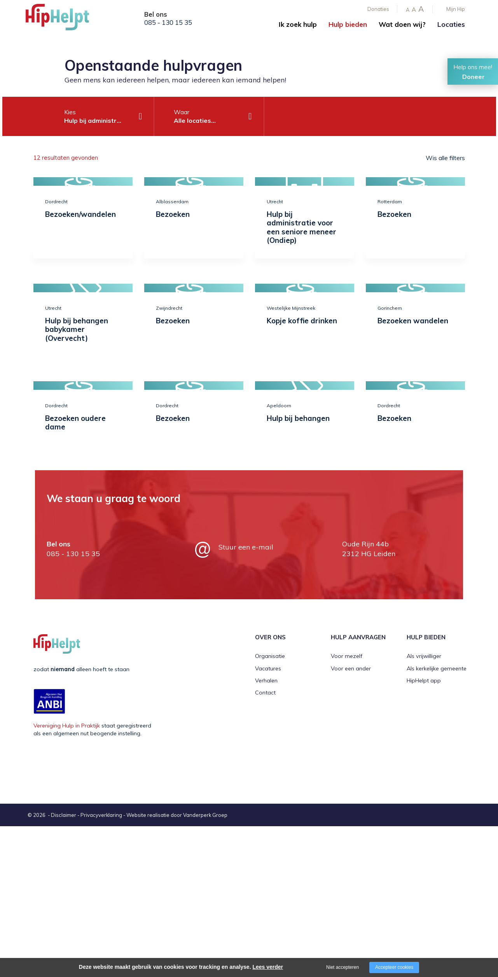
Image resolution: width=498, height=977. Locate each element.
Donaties (378, 9)
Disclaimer (63, 815)
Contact (265, 692)
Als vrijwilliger (424, 655)
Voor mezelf (346, 655)
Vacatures (268, 668)
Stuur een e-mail (245, 547)
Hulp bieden (348, 24)
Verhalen (266, 680)
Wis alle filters (445, 158)
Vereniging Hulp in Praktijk (66, 725)
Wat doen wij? (402, 24)
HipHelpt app (424, 680)
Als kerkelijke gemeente (437, 668)
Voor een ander (351, 668)
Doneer (473, 76)
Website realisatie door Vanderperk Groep (176, 815)
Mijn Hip (455, 9)
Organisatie (270, 655)
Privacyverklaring (101, 815)
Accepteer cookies (394, 967)
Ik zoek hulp (298, 24)
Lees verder (267, 967)
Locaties (451, 24)
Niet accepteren (342, 967)
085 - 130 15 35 (168, 22)
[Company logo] (64, 19)
